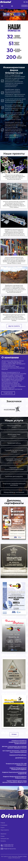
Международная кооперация (14, 492)
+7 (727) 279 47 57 (24, 5)
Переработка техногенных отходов (14, 451)
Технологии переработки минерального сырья (14, 459)
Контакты (3, 841)
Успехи (14, 734)
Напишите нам (5, 838)
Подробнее (8, 393)
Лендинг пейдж (22, 856)
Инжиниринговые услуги (14, 435)
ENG (27, 2)
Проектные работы (14, 443)
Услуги (2, 827)
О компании (4, 825)
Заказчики (3, 833)
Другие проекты (14, 326)
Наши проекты (5, 830)
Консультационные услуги (14, 426)
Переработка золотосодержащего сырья (14, 468)
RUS (24, 2)
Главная (3, 822)
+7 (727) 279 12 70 (24, 6)
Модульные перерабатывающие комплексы (14, 484)
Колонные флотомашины (14, 476)
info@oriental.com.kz (9, 848)
